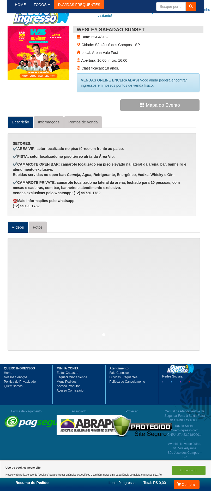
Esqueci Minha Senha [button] (72, 396)
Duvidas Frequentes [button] (123, 396)
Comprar (186, 484)
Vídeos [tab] (18, 246)
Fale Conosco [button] (119, 391)
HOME (24, 31)
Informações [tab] (49, 141)
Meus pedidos (150, 10)
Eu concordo (188, 470)
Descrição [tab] (20, 141)
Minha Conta (172, 10)
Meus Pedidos (66, 400)
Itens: (122, 483)
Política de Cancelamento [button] (127, 400)
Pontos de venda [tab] (83, 141)
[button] (83, 31)
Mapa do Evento (160, 124)
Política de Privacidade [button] (20, 400)
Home (8, 391)
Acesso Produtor (68, 405)
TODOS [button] (46, 31)
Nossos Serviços (15, 396)
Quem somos (13, 405)
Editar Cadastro (67, 391)
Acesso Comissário (70, 409)
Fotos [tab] (38, 246)
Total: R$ (154, 483)
